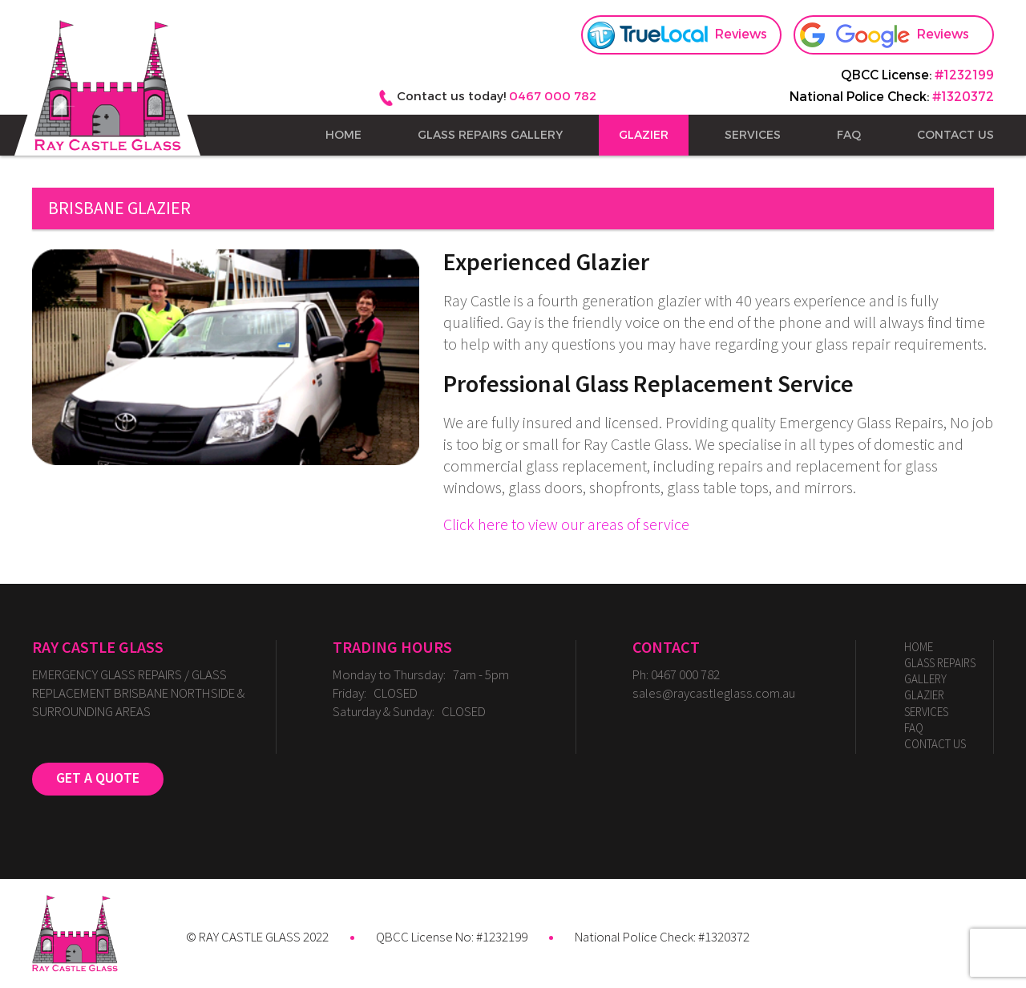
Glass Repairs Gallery (490, 134)
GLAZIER (644, 134)
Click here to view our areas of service (566, 525)
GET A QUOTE (97, 778)
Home (343, 134)
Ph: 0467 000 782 (676, 674)
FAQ (849, 134)
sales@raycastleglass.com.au (713, 693)
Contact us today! (496, 96)
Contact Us (955, 134)
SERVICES (753, 134)
